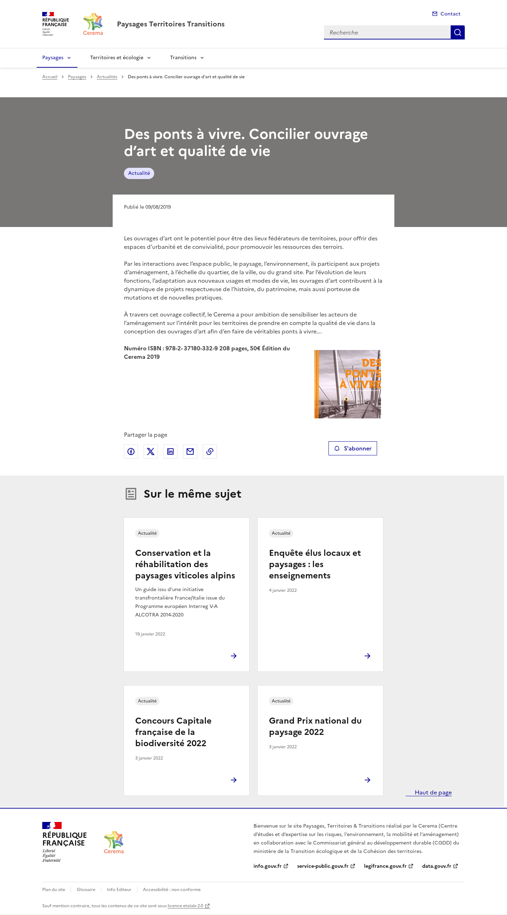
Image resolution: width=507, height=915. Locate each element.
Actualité (139, 173)
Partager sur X (151, 451)
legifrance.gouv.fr (385, 866)
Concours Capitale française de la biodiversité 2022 (173, 732)
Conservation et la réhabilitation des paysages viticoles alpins (185, 564)
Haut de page (432, 792)
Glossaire (86, 889)
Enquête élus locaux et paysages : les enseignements (315, 564)
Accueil (49, 77)
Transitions (183, 57)
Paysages (52, 57)
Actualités (107, 77)
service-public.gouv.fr (323, 866)
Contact (450, 14)
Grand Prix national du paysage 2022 (315, 726)
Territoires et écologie (116, 57)
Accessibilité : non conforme (172, 889)
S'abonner (352, 448)
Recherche (458, 32)
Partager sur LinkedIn (170, 451)
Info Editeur (119, 889)
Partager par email (190, 451)
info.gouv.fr (268, 866)
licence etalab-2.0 (185, 906)
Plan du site (53, 889)
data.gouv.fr (436, 866)
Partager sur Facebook (131, 451)
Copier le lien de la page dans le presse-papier (210, 451)
